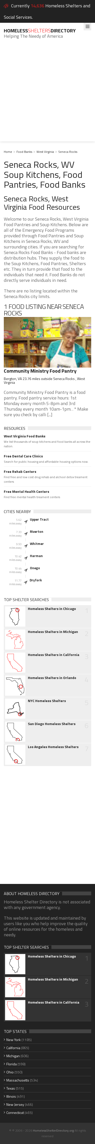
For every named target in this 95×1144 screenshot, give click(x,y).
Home (8, 151)
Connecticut (15, 1112)
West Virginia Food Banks (24, 436)
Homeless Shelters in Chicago (52, 608)
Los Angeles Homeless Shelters (53, 747)
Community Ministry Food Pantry (40, 371)
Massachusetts (17, 1080)
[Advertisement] (47, 94)
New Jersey (15, 1104)
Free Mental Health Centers (26, 491)
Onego (35, 568)
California (13, 1047)
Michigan (13, 1055)
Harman (36, 556)
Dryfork (36, 580)
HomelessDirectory (40, 30)
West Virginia (45, 151)
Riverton (36, 531)
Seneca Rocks (67, 151)
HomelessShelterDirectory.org (53, 1130)
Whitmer (37, 543)
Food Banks (24, 151)
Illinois (11, 1096)
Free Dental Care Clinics (23, 456)
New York (13, 1039)
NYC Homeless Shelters (47, 700)
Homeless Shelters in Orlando (52, 677)
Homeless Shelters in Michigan (53, 631)
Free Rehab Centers (20, 471)
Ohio (10, 1072)
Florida (11, 1064)
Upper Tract (39, 519)
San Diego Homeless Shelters (51, 724)
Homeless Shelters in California (53, 654)
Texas (10, 1088)
